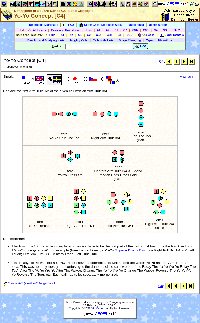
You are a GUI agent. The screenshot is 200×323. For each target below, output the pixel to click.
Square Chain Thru (130, 250)
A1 (99, 30)
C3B (145, 30)
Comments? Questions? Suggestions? (29, 283)
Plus (89, 30)
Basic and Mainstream (65, 30)
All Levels (39, 30)
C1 (116, 30)
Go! (140, 46)
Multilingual (136, 24)
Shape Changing (130, 40)
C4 (156, 30)
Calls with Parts (103, 40)
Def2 (177, 30)
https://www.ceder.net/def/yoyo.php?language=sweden (100, 302)
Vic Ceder (97, 308)
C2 (125, 30)
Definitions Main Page (43, 24)
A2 (107, 30)
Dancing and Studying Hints (45, 40)
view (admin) (188, 76)
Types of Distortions (159, 40)
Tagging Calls (79, 40)
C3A (135, 30)
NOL (166, 30)
